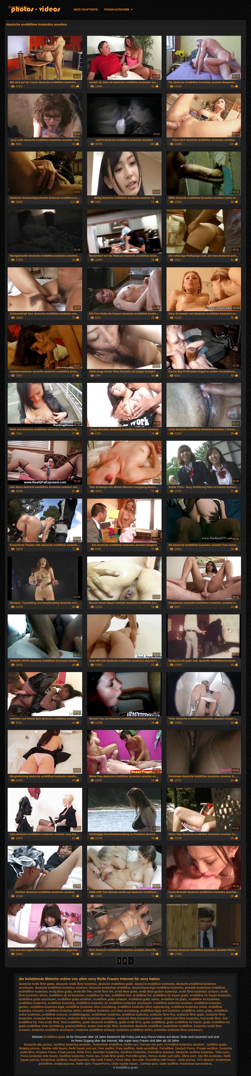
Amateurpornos (64, 1063)
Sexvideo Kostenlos (106, 1052)
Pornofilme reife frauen (161, 1060)
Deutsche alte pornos (38, 1044)
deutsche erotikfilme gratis (115, 984)
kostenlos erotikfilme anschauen (53, 1030)
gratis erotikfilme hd (216, 1022)
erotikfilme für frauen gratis (170, 995)
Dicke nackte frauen (125, 1063)
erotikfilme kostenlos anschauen (130, 1003)
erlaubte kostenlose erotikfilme (205, 987)
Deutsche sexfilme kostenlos (195, 1052)
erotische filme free (162, 1014)
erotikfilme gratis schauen (110, 999)
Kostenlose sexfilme (54, 1060)
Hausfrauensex (79, 1060)
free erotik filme (211, 1018)
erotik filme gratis (126, 991)
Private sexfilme (207, 1048)
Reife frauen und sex (82, 1048)
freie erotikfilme (71, 1022)
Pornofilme (166, 1048)
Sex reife (138, 1060)
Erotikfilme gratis (18, 7)
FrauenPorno (101, 1063)
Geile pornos (186, 1060)
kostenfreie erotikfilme (177, 1026)
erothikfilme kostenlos (33, 991)
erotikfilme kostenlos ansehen (172, 1003)
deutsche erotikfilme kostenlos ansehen (61, 987)
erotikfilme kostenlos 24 (92, 1003)
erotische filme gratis (190, 1014)
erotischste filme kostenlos (181, 1018)
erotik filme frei (103, 991)
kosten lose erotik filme (103, 1026)
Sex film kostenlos (210, 1056)
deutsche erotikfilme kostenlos (155, 984)
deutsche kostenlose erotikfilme (110, 987)
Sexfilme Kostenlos (133, 1052)
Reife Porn (84, 1052)
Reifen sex (131, 1044)
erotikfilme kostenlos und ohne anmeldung (111, 1010)
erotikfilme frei (142, 995)
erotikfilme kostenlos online (189, 1007)
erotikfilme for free (98, 995)
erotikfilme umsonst (55, 1014)
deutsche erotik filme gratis (36, 984)
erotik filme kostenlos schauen (199, 991)
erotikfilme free (121, 995)
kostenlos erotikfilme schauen (95, 1030)
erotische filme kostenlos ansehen (139, 1018)
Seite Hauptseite (85, 9)
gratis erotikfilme (154, 1022)
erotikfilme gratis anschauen (37, 999)
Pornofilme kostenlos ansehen (184, 1044)
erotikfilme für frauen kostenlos (210, 995)
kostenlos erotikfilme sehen (135, 1030)
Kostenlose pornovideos (196, 1063)
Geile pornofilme (147, 1048)
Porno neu (93, 1056)
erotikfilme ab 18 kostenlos (67, 995)
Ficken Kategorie (116, 9)
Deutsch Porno (185, 1048)
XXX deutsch (205, 1060)
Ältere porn (189, 1056)
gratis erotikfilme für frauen (184, 1022)
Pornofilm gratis (136, 1056)
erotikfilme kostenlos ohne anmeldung (91, 1007)
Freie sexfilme (125, 1048)
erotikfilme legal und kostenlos (160, 1010)
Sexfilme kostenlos (71, 1056)
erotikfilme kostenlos (61, 1003)
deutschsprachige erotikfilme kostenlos (157, 987)
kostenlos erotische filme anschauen (178, 1030)
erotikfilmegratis (79, 1014)
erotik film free (82, 991)
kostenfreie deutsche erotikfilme (141, 1026)
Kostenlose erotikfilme (107, 1044)
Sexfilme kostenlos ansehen (73, 1044)
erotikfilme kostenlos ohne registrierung (143, 1007)
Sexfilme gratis (217, 1044)
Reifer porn (83, 1063)
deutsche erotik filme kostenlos (76, 984)
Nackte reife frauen (54, 1048)
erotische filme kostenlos (49, 1018)
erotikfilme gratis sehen (144, 999)
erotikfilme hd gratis (174, 999)
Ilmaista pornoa (29, 1048)
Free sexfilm (106, 1048)
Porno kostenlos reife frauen (39, 1056)
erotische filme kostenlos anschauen (92, 1018)
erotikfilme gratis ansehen (75, 999)
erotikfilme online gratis (197, 1010)
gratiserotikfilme (75, 1026)
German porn (149, 1063)
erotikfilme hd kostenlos (203, 999)
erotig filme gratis (60, 991)
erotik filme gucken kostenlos (158, 991)
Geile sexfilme (168, 1063)
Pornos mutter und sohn (164, 1056)
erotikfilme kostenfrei (32, 1003)
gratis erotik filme (130, 1022)
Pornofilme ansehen (161, 1052)
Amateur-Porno (46, 1052)
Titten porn (222, 1052)
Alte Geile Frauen (102, 1060)
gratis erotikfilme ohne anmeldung (41, 1026)
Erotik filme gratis (112, 1056)
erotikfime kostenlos (135, 1014)
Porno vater (123, 1060)
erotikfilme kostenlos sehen (63, 1010)
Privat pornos (66, 1052)
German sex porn (151, 1044)
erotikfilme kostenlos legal (47, 1007)
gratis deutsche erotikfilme (100, 1022)
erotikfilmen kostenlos (106, 1014)
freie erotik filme (48, 1022)
